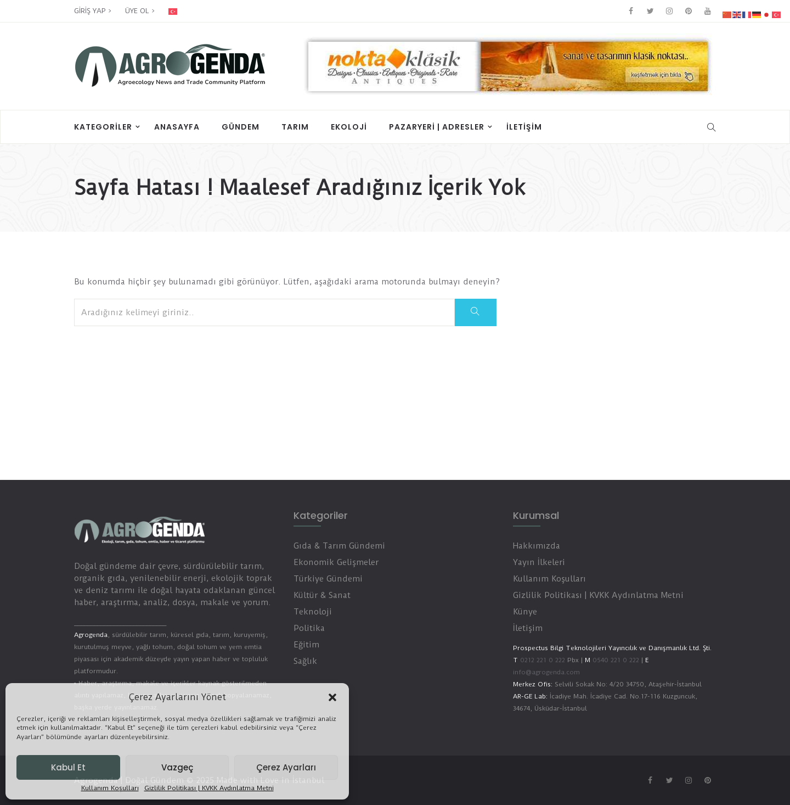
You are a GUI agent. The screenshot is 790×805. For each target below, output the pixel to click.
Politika (309, 628)
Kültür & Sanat (322, 595)
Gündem (240, 126)
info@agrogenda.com (546, 672)
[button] (332, 697)
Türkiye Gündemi (328, 579)
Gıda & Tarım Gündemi (339, 546)
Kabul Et (68, 767)
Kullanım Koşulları (110, 788)
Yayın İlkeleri (539, 562)
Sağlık (305, 661)
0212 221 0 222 (542, 660)
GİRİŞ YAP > (92, 11)
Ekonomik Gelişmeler (336, 562)
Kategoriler (103, 126)
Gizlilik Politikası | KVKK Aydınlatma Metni (209, 788)
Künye (525, 612)
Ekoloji (349, 126)
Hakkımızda (536, 546)
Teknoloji (313, 612)
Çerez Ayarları (286, 767)
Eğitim (306, 645)
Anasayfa (177, 126)
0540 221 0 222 (614, 660)
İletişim (524, 126)
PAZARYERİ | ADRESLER (436, 126)
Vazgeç (177, 767)
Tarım (295, 126)
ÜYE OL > (140, 11)
